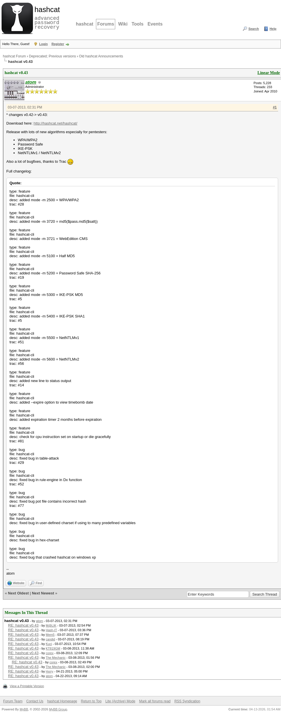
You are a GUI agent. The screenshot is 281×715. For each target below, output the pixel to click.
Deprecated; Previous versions (52, 56)
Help (273, 28)
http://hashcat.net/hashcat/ (56, 123)
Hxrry (49, 671)
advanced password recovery (45, 17)
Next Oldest (18, 593)
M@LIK (51, 625)
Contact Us (34, 701)
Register (57, 44)
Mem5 (50, 634)
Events (154, 24)
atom (39, 621)
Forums (105, 24)
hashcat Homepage (62, 701)
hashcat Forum (14, 56)
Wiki (123, 24)
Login (43, 44)
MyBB (24, 709)
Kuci (49, 644)
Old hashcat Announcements (101, 56)
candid (50, 639)
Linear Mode (268, 73)
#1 (275, 107)
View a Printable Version (27, 686)
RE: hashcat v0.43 (23, 625)
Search (253, 28)
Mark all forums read (154, 701)
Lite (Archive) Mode (120, 701)
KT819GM (53, 648)
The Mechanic (56, 657)
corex (49, 653)
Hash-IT (51, 630)
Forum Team (12, 701)
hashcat (84, 24)
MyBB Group (58, 709)
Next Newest (43, 593)
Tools (137, 24)
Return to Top (91, 701)
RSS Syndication (187, 701)
